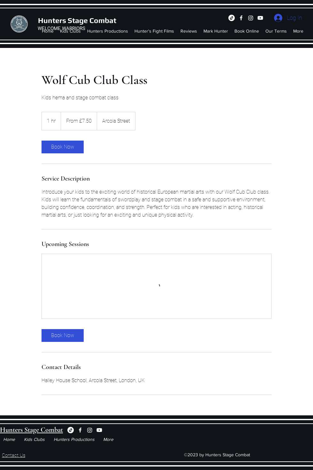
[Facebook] (241, 18)
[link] (63, 147)
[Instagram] (251, 18)
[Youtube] (260, 18)
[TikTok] (231, 18)
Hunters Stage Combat (77, 20)
